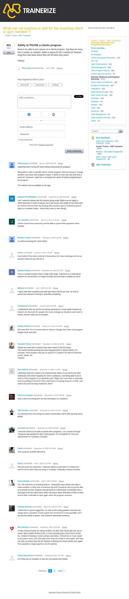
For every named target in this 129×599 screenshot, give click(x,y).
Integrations (95, 89)
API (92, 61)
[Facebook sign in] (29, 114)
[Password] (41, 134)
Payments (95, 111)
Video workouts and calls (101, 118)
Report (60, 163)
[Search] (120, 131)
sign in (112, 28)
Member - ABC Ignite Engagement (109, 152)
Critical (57, 85)
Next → (61, 571)
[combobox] (105, 131)
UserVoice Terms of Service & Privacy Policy (64, 592)
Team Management (98, 114)
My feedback (96, 55)
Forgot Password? (25, 140)
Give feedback (103, 138)
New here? (41, 145)
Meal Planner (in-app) (99, 92)
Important (41, 85)
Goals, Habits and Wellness (102, 82)
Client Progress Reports (100, 71)
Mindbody (95, 102)
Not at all (25, 85)
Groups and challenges (100, 85)
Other (93, 108)
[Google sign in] (53, 114)
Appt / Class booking (99, 64)
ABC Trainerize (103, 165)
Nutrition (94, 105)
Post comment (74, 151)
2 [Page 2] (54, 571)
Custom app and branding (101, 74)
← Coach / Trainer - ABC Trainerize (16, 36)
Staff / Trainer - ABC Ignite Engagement (106, 158)
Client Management (98, 67)
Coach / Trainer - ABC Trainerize (106, 40)
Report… (60, 68)
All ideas (94, 51)
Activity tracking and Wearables (103, 58)
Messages (95, 98)
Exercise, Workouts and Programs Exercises (102, 43)
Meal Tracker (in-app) (99, 95)
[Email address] (41, 127)
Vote (8, 53)
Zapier (93, 121)
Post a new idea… (98, 48)
